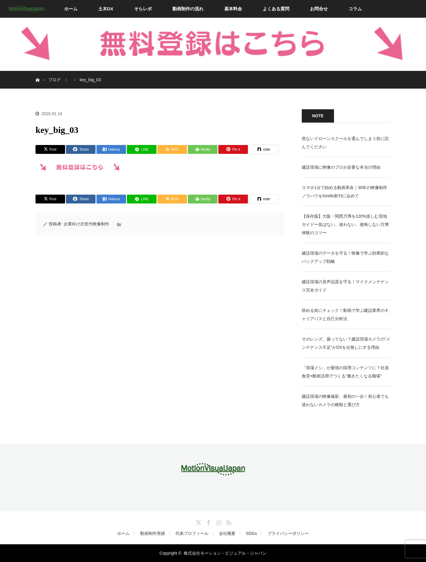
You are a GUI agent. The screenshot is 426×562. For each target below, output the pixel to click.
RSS (228, 521)
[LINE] (141, 149)
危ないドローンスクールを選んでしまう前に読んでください (345, 142)
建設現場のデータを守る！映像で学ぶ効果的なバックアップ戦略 (345, 257)
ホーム (71, 8)
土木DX (105, 8)
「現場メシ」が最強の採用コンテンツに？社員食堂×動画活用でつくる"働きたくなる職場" (345, 371)
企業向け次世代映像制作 (86, 223)
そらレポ (143, 8)
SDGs (251, 533)
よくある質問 (276, 8)
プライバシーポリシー (288, 533)
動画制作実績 (152, 533)
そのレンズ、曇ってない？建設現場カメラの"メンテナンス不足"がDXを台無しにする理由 (346, 343)
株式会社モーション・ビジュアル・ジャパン (225, 553)
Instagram (218, 521)
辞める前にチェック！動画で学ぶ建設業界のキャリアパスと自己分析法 (345, 314)
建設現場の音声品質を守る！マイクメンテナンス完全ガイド (345, 285)
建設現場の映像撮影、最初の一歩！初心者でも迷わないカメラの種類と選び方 (345, 400)
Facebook (208, 521)
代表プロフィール (192, 533)
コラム (355, 8)
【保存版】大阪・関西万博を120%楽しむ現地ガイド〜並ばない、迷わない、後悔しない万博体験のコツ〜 (345, 224)
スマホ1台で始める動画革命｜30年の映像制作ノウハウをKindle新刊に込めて (344, 191)
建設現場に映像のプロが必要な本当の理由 (341, 167)
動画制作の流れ (188, 8)
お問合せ (319, 8)
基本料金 (233, 8)
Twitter (197, 521)
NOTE (318, 115)
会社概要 (227, 533)
